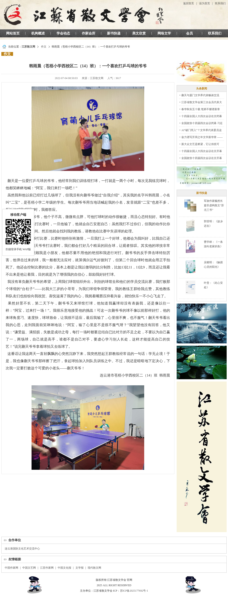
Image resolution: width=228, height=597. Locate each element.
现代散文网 (94, 567)
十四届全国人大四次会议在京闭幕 (201, 116)
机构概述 (38, 33)
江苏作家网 (47, 567)
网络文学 (164, 33)
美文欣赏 (139, 33)
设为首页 (204, 3)
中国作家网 (11, 567)
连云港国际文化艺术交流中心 (22, 548)
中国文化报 (64, 567)
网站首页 (13, 33)
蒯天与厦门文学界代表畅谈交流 (200, 95)
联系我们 (220, 3)
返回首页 (188, 3)
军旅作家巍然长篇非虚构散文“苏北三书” (214, 205)
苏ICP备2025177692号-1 (134, 590)
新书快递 (114, 33)
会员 (189, 33)
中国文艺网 (29, 567)
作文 (43, 46)
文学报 (79, 567)
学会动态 (63, 33)
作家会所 (88, 33)
